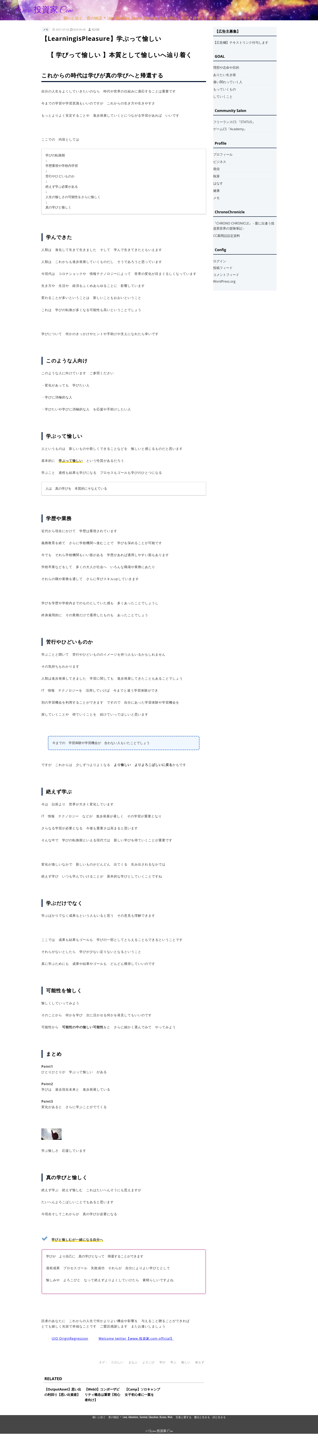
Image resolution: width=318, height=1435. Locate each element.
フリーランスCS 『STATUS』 (234, 122)
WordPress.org (224, 281)
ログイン (219, 261)
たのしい (117, 1362)
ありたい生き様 (224, 75)
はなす (218, 183)
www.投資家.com (43, 11)
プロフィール (223, 154)
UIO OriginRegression (70, 1338)
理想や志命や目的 (226, 67)
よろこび (148, 1362)
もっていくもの (224, 89)
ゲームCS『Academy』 (230, 129)
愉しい (185, 1362)
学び (162, 1362)
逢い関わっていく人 (227, 82)
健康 (216, 190)
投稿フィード (223, 268)
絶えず (199, 1362)
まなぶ (133, 1362)
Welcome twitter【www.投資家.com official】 (136, 1338)
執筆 (216, 176)
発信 (216, 169)
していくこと (223, 96)
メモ (45, 29)
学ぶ (173, 1362)
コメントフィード (226, 274)
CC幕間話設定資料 (226, 235)
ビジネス (219, 161)
